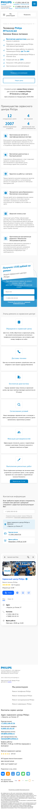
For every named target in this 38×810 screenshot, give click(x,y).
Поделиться (3, 774)
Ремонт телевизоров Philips (22, 696)
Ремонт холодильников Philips (23, 700)
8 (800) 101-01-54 (7, 728)
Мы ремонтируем (9, 14)
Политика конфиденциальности (19, 790)
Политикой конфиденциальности (23, 517)
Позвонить (27, 15)
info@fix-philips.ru (8, 733)
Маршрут (8, 593)
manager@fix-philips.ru (9, 739)
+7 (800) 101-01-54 (22, 7)
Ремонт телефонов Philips (21, 691)
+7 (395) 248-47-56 (22, 2)
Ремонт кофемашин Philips (22, 704)
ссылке (9, 682)
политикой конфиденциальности (21, 302)
